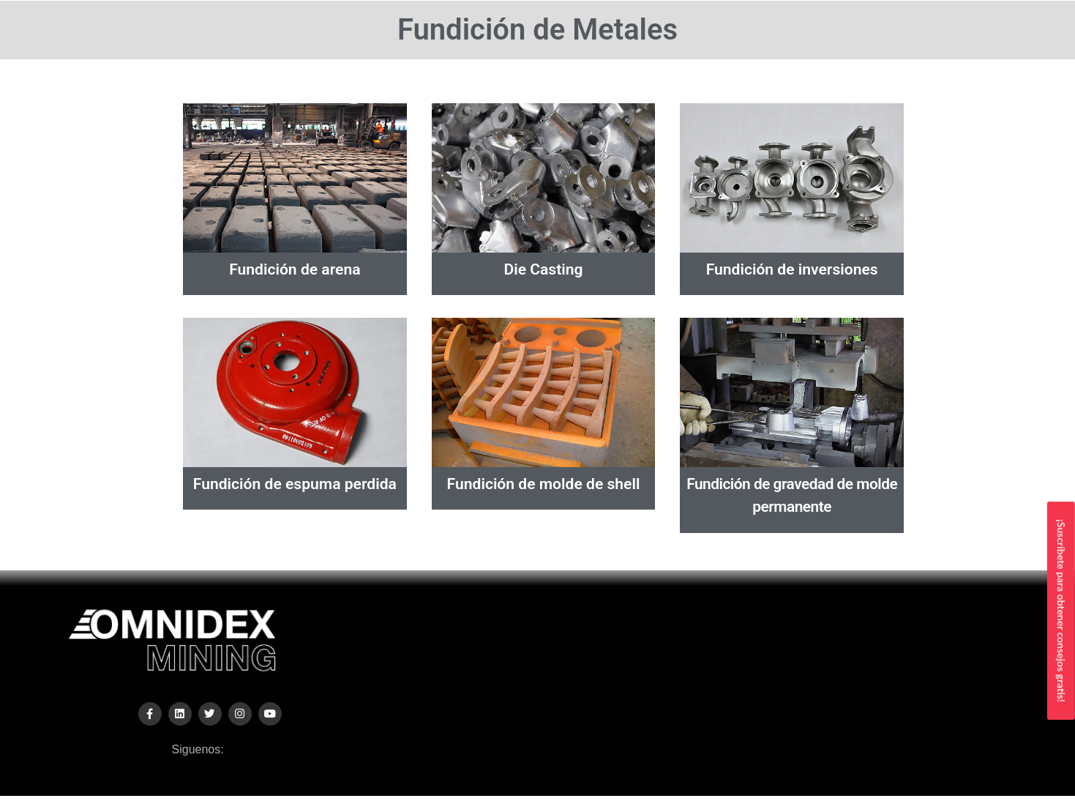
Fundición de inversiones (792, 269)
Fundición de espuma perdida (295, 483)
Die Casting (543, 269)
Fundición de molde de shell (543, 483)
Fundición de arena (294, 269)
